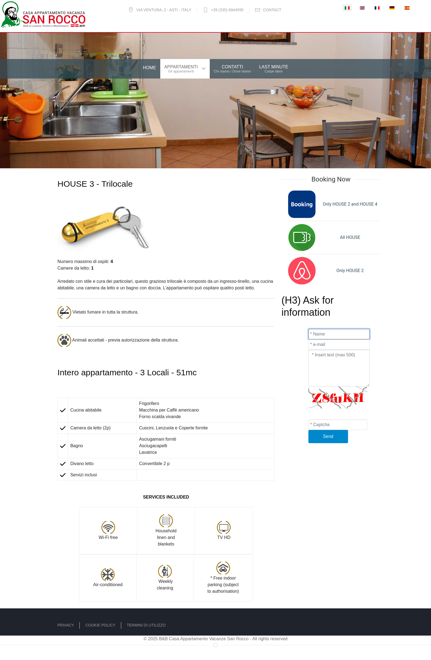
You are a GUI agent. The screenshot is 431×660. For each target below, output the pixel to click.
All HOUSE (350, 237)
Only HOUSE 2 (350, 270)
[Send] (328, 436)
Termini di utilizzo (146, 625)
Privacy (65, 625)
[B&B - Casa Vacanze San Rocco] (43, 14)
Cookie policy (100, 625)
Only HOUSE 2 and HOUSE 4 (350, 204)
